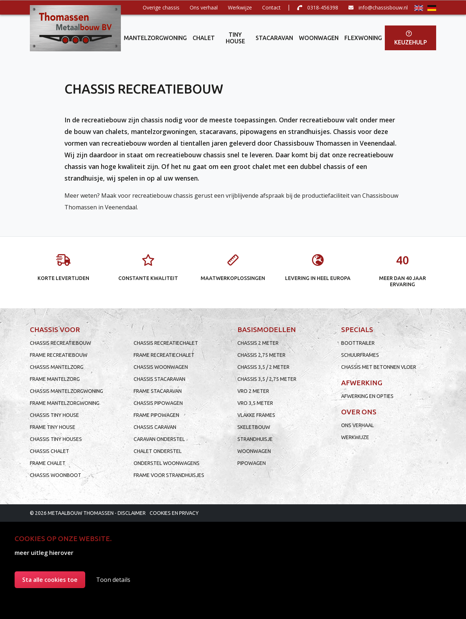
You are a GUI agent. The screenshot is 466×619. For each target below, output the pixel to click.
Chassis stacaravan (159, 379)
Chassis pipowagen (158, 403)
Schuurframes (360, 355)
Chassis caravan (155, 427)
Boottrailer (358, 343)
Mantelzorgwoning (155, 38)
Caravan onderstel (159, 439)
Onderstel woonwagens (167, 463)
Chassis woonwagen (161, 367)
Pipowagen (251, 463)
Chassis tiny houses (56, 439)
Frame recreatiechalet (164, 355)
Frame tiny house (52, 427)
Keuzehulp (410, 38)
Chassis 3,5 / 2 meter (263, 367)
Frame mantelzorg (55, 379)
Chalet (204, 38)
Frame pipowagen (156, 415)
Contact (271, 7)
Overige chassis (161, 7)
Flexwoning (363, 38)
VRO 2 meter (253, 391)
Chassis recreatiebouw (60, 343)
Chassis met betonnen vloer (378, 367)
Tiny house (235, 37)
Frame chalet (48, 463)
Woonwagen (319, 38)
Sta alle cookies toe (50, 580)
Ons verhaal (204, 7)
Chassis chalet (49, 451)
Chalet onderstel (158, 451)
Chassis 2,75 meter (261, 355)
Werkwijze (240, 7)
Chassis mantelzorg (56, 367)
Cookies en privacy (174, 513)
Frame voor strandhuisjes (169, 475)
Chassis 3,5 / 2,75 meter (266, 379)
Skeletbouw (253, 427)
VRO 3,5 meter (255, 403)
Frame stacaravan (158, 391)
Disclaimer (132, 513)
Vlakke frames (256, 415)
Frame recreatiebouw (58, 355)
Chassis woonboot (55, 475)
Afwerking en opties (367, 396)
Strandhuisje (255, 439)
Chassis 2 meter (258, 343)
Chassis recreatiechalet (166, 343)
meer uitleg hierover (44, 553)
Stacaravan (274, 38)
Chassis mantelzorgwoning (66, 391)
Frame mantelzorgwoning (64, 403)
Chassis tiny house (54, 415)
